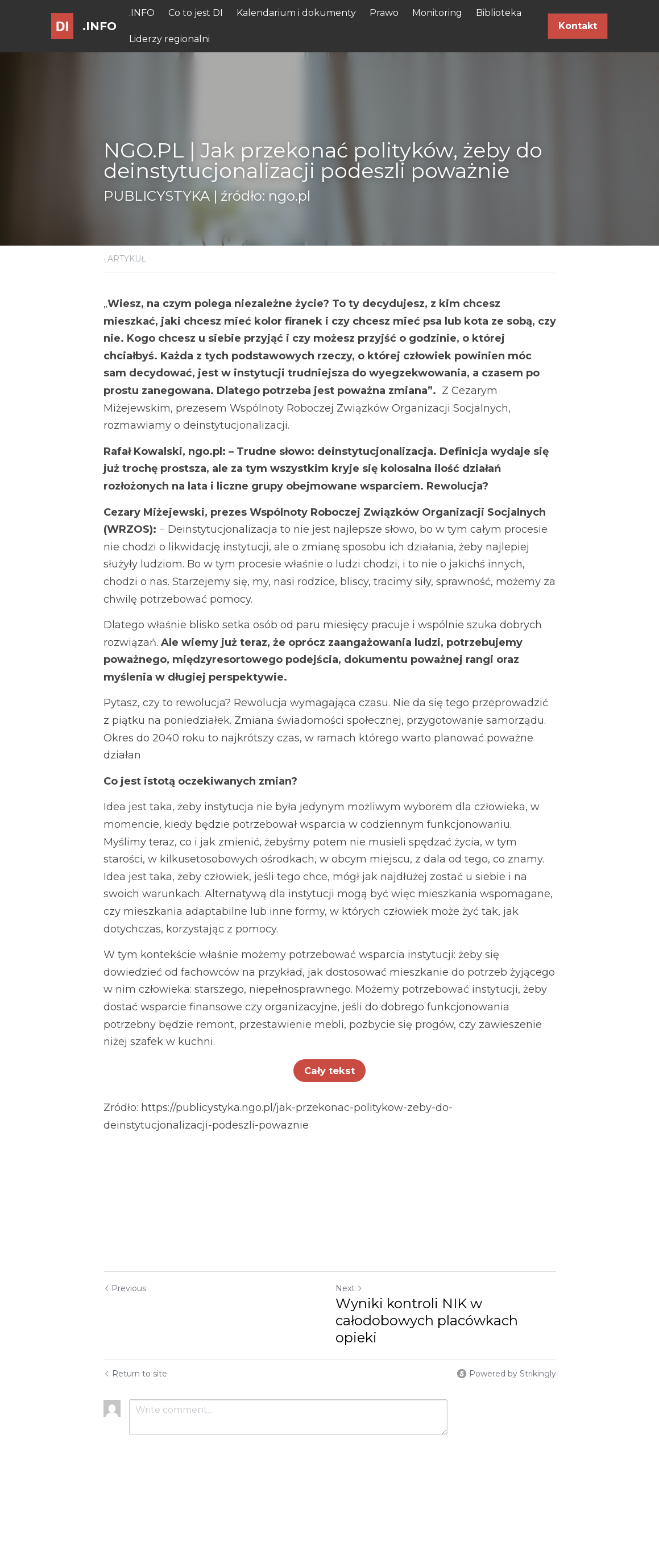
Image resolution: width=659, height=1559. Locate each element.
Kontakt (577, 25)
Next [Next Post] (349, 1288)
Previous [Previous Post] (124, 1288)
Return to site (135, 1374)
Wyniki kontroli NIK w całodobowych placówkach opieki (426, 1320)
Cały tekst (329, 1070)
